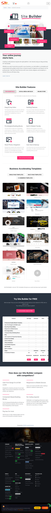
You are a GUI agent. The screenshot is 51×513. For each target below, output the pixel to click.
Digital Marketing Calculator (8, 496)
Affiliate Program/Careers (18, 492)
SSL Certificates (38, 447)
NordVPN (37, 449)
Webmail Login (8, 483)
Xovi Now (17, 479)
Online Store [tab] (42, 91)
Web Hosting (17, 462)
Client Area (17, 488)
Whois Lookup (8, 452)
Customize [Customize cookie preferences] (37, 507)
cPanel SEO (18, 477)
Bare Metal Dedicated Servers (19, 453)
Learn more (6, 76)
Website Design (28, 447)
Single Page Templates (16, 174)
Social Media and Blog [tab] (26, 91)
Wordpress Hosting (19, 450)
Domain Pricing (8, 454)
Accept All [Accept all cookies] (45, 507)
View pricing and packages (25, 157)
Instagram (37, 483)
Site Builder (27, 458)
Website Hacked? (38, 455)
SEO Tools (17, 475)
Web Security (38, 451)
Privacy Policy (20, 509)
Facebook (37, 477)
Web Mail (7, 475)
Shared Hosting (18, 448)
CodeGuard (37, 457)
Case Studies (28, 481)
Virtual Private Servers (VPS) (19, 457)
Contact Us (17, 495)
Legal (16, 497)
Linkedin (37, 481)
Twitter (37, 479)
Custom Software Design (28, 455)
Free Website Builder (29, 461)
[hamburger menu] (48, 3)
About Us (17, 486)
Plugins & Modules (29, 452)
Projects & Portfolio (29, 483)
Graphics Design (28, 467)
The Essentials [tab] (9, 91)
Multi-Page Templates (35, 174)
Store (9, 7)
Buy (29, 359)
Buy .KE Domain (9, 448)
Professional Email (10, 481)
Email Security (40, 453)
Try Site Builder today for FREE (25, 310)
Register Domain (8, 446)
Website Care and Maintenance (29, 450)
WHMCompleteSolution (28, 425)
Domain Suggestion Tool (9, 457)
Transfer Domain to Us (9, 450)
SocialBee (8, 498)
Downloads (27, 485)
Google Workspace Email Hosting (9, 478)
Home (5, 7)
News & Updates (28, 475)
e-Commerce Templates (25, 178)
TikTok (37, 475)
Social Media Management (8, 492)
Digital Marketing (8, 489)
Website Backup (28, 463)
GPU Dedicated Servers (20, 460)
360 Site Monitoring (39, 459)
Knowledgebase (28, 478)
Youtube (37, 485)
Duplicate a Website (29, 465)
